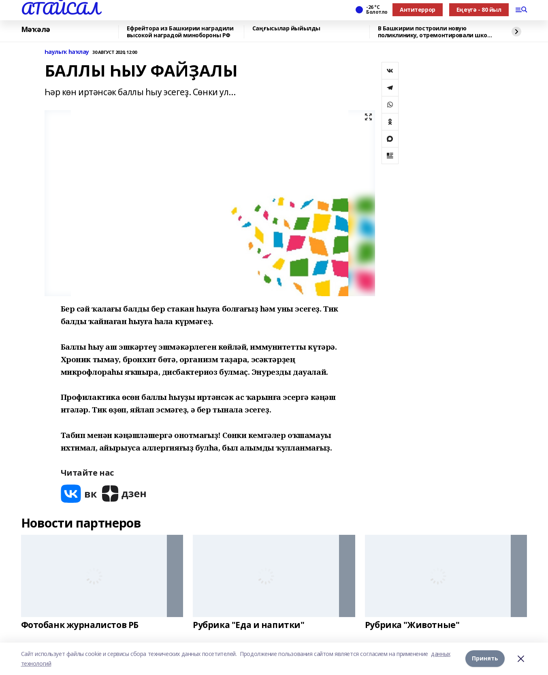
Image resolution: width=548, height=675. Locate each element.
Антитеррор (417, 9)
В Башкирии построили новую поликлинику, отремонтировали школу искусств (436, 31)
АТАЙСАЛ (60, 8)
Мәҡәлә (35, 29)
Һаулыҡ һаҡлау (67, 52)
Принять (485, 658)
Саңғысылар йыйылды (286, 28)
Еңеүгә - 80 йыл (478, 9)
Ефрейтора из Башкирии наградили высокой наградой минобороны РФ (180, 31)
